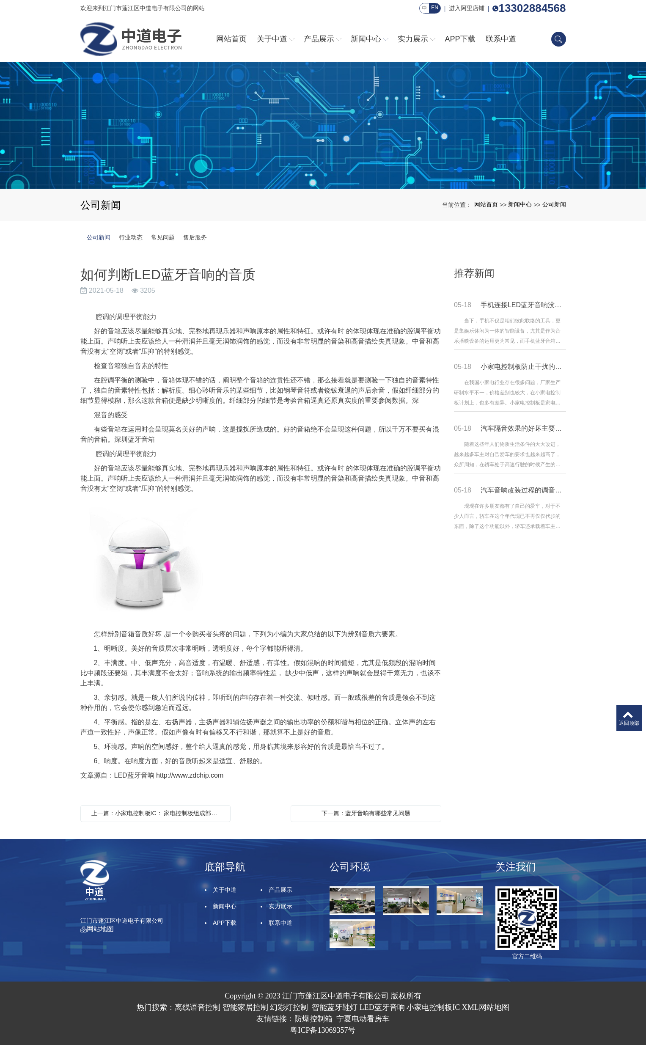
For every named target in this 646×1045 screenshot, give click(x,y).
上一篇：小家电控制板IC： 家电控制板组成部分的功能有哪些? (157, 813)
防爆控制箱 (313, 1019)
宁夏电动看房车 (363, 1019)
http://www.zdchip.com (189, 775)
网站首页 (486, 204)
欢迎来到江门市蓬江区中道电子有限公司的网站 (142, 8)
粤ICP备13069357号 (322, 1030)
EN (434, 8)
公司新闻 (554, 204)
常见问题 (163, 237)
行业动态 (131, 237)
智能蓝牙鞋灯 (334, 1007)
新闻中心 (520, 204)
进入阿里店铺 (466, 8)
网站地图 (97, 928)
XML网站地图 (485, 1007)
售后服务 (195, 237)
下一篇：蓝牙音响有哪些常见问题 (366, 813)
